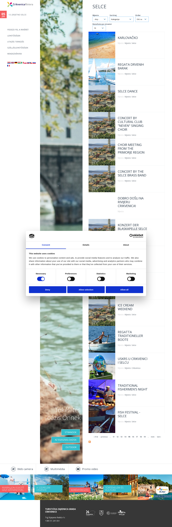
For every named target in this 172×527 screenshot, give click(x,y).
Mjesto (96, 15)
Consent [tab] (46, 245)
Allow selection (86, 290)
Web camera (25, 469)
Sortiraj (113, 15)
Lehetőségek (13, 35)
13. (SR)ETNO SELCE (17, 14)
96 (133, 437)
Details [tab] (86, 245)
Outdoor (71, 447)
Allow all (124, 290)
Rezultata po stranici (102, 24)
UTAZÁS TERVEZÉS (15, 41)
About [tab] (126, 245)
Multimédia (57, 469)
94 (125, 437)
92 (118, 437)
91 (114, 437)
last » (159, 437)
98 (141, 437)
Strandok (70, 432)
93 (121, 437)
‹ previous (104, 437)
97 (137, 437)
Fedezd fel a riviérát (18, 29)
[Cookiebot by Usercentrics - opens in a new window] (131, 236)
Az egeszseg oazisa (65, 439)
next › (153, 437)
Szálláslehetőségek (17, 47)
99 (145, 437)
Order (138, 15)
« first (96, 437)
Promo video (90, 469)
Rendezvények (14, 53)
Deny (47, 290)
